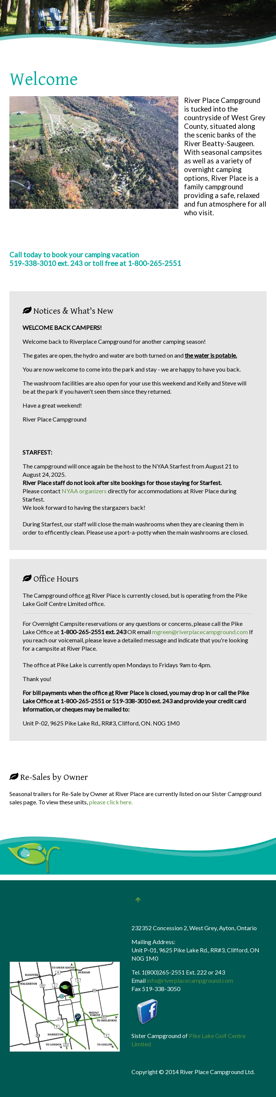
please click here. (111, 801)
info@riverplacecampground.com (190, 980)
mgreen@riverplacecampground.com (200, 631)
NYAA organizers (85, 490)
